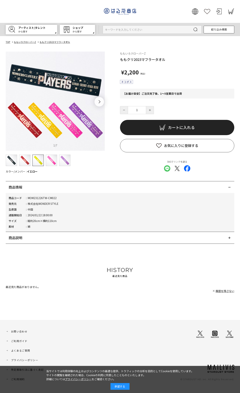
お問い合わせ (19, 331)
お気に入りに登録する (181, 145)
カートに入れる (181, 127)
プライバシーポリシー (24, 360)
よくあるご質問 (20, 350)
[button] (99, 102)
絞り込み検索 (219, 29)
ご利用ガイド (19, 341)
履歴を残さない (225, 291)
